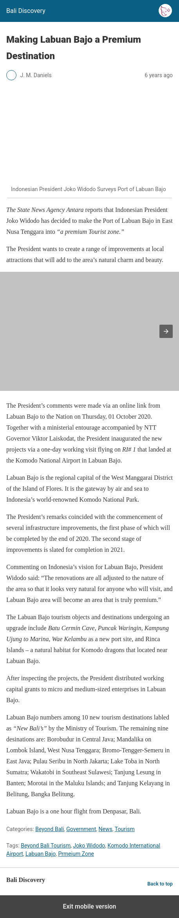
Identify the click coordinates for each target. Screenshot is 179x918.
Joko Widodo (89, 845)
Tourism (125, 829)
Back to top (160, 884)
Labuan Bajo (40, 854)
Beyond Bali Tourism (46, 845)
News (105, 829)
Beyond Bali (49, 829)
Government (81, 829)
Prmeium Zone (76, 854)
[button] (166, 331)
